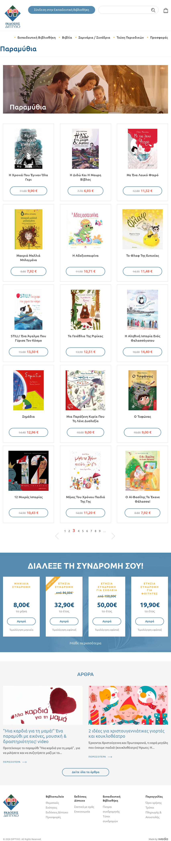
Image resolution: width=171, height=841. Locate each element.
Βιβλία (67, 37)
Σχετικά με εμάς (84, 806)
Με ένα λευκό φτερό (143, 175)
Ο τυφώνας (142, 416)
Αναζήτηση (153, 9)
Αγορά (21, 621)
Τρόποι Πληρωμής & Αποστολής (153, 812)
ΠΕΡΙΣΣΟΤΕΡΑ (11, 762)
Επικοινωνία (82, 811)
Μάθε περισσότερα (85, 643)
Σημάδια (28, 416)
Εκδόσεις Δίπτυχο (57, 812)
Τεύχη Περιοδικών (130, 37)
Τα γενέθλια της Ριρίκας (85, 336)
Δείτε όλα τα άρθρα (85, 772)
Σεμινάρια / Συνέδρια (94, 37)
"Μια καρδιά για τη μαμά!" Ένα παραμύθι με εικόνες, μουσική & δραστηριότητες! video (35, 736)
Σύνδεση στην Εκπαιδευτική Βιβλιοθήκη (61, 9)
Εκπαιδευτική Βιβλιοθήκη (36, 37)
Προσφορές (159, 37)
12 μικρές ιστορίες (28, 497)
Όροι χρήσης (154, 802)
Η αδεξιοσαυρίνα (85, 255)
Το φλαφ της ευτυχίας (142, 255)
